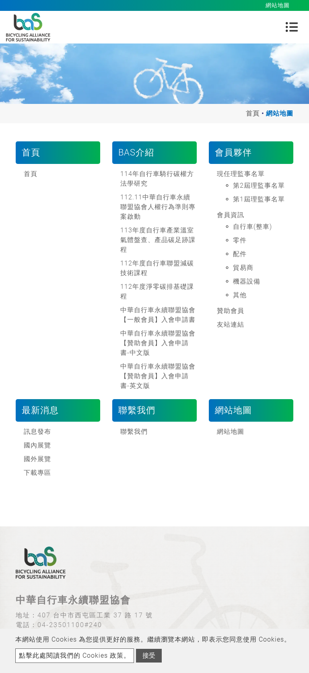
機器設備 (246, 281)
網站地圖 (230, 431)
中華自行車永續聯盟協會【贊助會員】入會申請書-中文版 (158, 342)
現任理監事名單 (241, 174)
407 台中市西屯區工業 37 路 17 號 (95, 615)
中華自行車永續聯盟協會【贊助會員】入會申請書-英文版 (158, 375)
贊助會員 (230, 311)
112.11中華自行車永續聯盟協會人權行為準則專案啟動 (158, 206)
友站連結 (230, 324)
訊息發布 (37, 431)
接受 (148, 655)
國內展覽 (37, 445)
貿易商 (243, 267)
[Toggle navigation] (291, 27)
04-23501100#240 (69, 625)
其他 (240, 295)
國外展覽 (37, 459)
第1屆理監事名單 (259, 199)
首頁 (253, 113)
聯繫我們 (134, 431)
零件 (240, 240)
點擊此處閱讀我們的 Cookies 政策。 (74, 655)
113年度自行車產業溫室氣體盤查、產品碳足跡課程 (158, 239)
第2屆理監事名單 (259, 185)
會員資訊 (230, 215)
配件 (240, 254)
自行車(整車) (252, 226)
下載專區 (37, 472)
